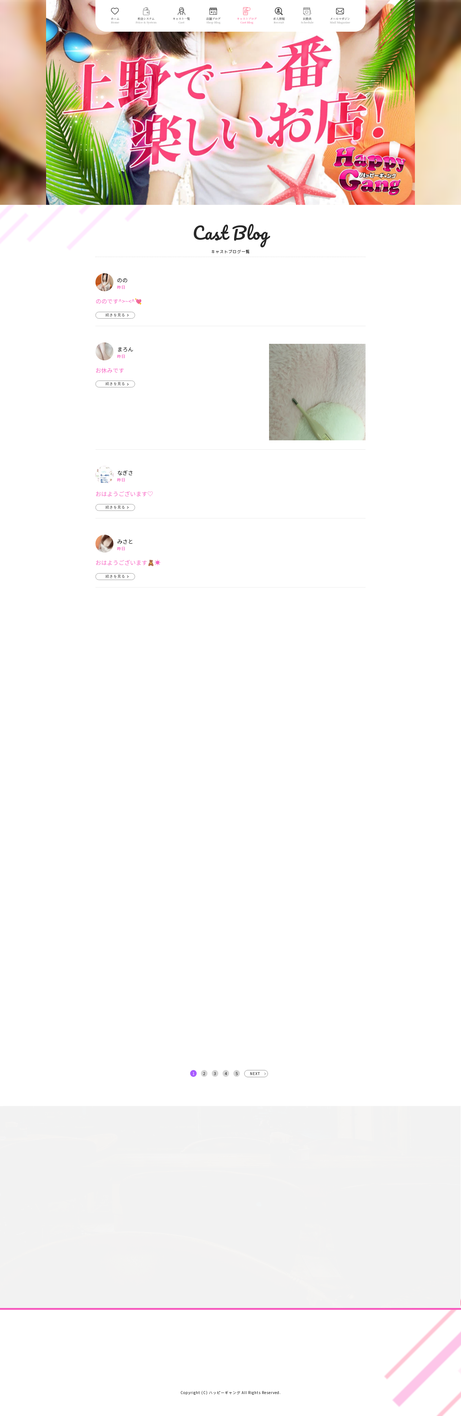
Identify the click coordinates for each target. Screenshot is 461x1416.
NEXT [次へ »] (255, 1073)
